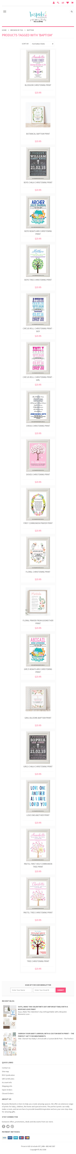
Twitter (8, 1126)
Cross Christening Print (38, 426)
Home (4, 30)
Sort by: (25, 44)
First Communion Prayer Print (38, 523)
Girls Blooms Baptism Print (38, 718)
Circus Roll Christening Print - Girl (38, 378)
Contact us (6, 1068)
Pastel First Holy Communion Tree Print (38, 865)
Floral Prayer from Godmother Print (38, 622)
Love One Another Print (38, 815)
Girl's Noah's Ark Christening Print (38, 670)
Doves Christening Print (38, 474)
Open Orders (7, 1090)
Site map (5, 1071)
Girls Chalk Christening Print (38, 766)
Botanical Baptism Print (38, 134)
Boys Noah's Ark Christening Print (38, 232)
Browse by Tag (16, 30)
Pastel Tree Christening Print (38, 912)
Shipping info (7, 1086)
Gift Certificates (8, 1079)
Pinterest (12, 1126)
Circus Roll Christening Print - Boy (38, 330)
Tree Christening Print (38, 961)
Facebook (3, 1126)
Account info (7, 1082)
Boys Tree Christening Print (38, 280)
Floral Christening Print (38, 572)
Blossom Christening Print (38, 85)
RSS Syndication (8, 1075)
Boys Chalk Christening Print (38, 182)
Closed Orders (7, 1093)
